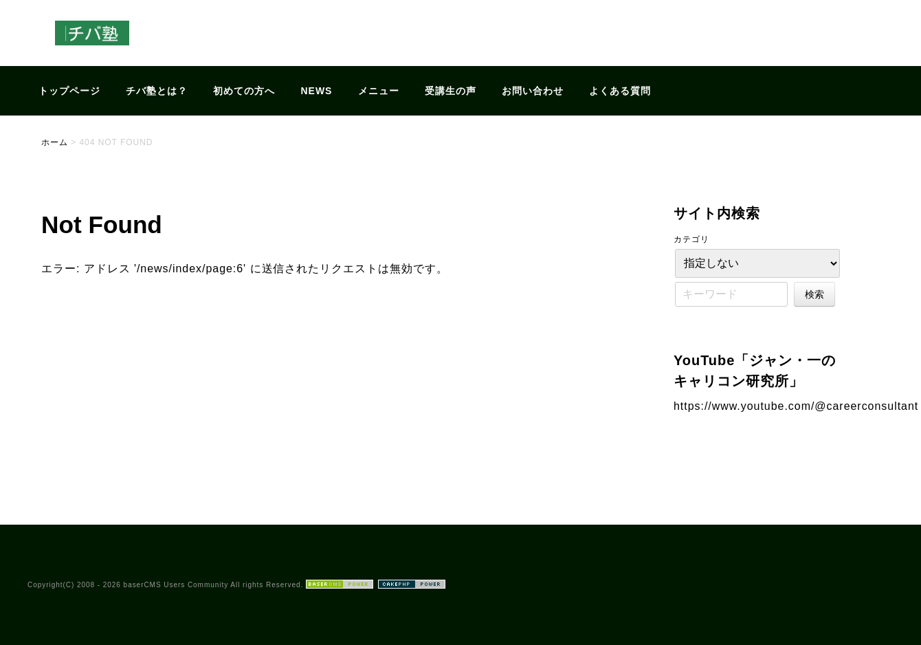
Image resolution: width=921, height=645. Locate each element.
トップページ (69, 90)
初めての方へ (244, 90)
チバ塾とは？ (157, 90)
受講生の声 (450, 90)
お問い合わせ (533, 90)
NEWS (317, 90)
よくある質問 (620, 90)
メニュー (378, 90)
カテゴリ (691, 239)
